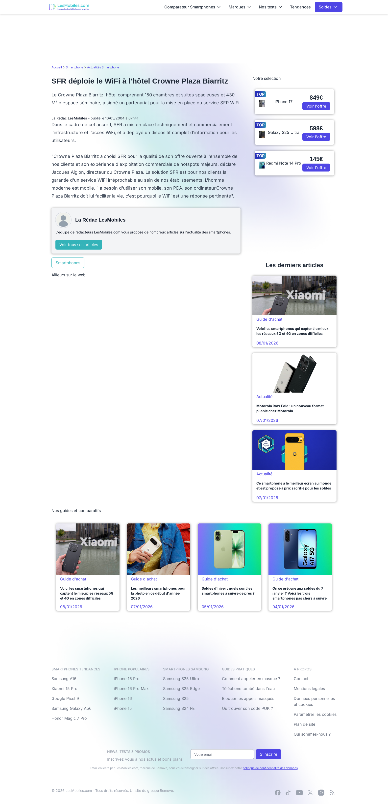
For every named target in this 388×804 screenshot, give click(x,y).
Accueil (56, 67)
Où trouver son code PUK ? (247, 708)
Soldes (328, 6)
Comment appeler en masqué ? (251, 678)
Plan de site (304, 724)
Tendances (300, 6)
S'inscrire (268, 754)
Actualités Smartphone (103, 67)
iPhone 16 (123, 698)
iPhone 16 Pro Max (131, 688)
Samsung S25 (176, 698)
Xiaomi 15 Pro (64, 688)
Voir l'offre (316, 106)
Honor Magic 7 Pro (69, 718)
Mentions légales (309, 688)
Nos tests (270, 6)
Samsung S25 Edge (181, 688)
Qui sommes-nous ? (312, 734)
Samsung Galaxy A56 (71, 708)
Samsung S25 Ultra (181, 678)
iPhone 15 (123, 708)
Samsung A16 (63, 678)
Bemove (166, 790)
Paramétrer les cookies (315, 714)
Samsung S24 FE (179, 708)
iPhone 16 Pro (127, 678)
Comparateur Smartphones (192, 6)
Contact (301, 678)
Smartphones (68, 262)
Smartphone (74, 67)
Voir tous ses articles (78, 244)
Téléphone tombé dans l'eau (248, 688)
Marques (240, 6)
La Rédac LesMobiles (69, 118)
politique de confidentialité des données (270, 768)
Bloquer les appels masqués (248, 698)
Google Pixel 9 (65, 698)
